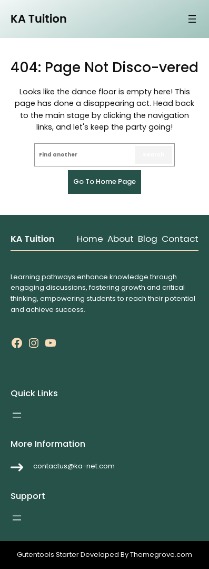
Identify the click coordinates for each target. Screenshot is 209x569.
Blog (147, 238)
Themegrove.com (161, 555)
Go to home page (104, 181)
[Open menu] (192, 19)
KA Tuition (39, 18)
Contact (180, 238)
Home (90, 238)
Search (153, 154)
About (120, 238)
